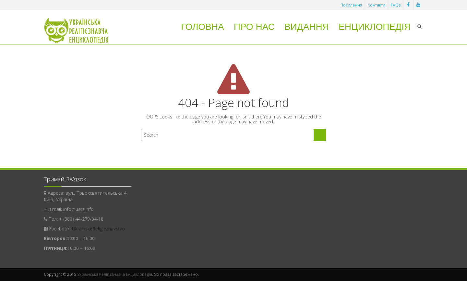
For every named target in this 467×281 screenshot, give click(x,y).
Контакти (376, 5)
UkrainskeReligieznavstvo (98, 229)
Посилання (351, 5)
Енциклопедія (375, 27)
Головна (202, 27)
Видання (306, 27)
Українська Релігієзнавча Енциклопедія (114, 274)
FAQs (396, 5)
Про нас (254, 27)
